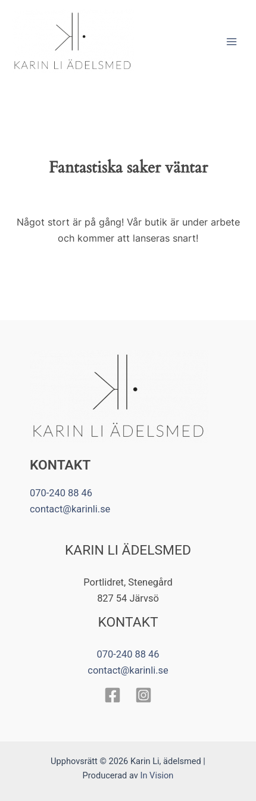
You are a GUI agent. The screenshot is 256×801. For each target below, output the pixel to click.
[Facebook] (112, 695)
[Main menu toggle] (231, 41)
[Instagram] (143, 695)
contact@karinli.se (70, 509)
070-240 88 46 (61, 493)
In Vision (156, 775)
